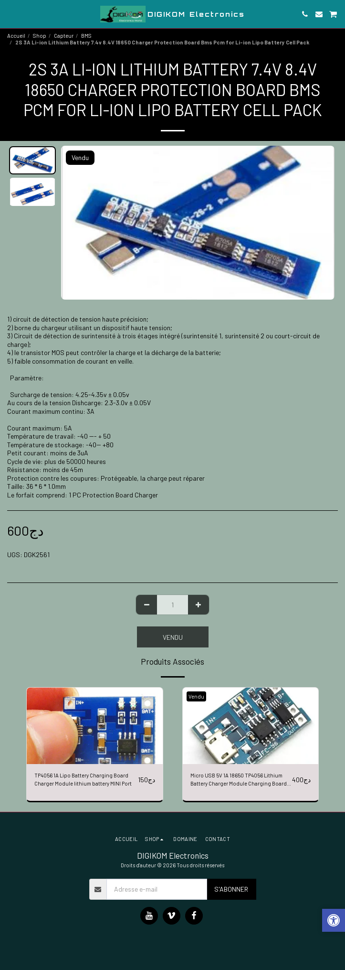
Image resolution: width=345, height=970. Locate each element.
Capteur (63, 35)
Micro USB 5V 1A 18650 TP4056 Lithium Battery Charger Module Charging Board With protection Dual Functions (238, 780)
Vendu (173, 637)
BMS (86, 35)
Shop (39, 35)
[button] (10, 14)
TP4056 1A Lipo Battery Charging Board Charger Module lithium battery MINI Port (83, 779)
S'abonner (231, 889)
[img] (95, 726)
